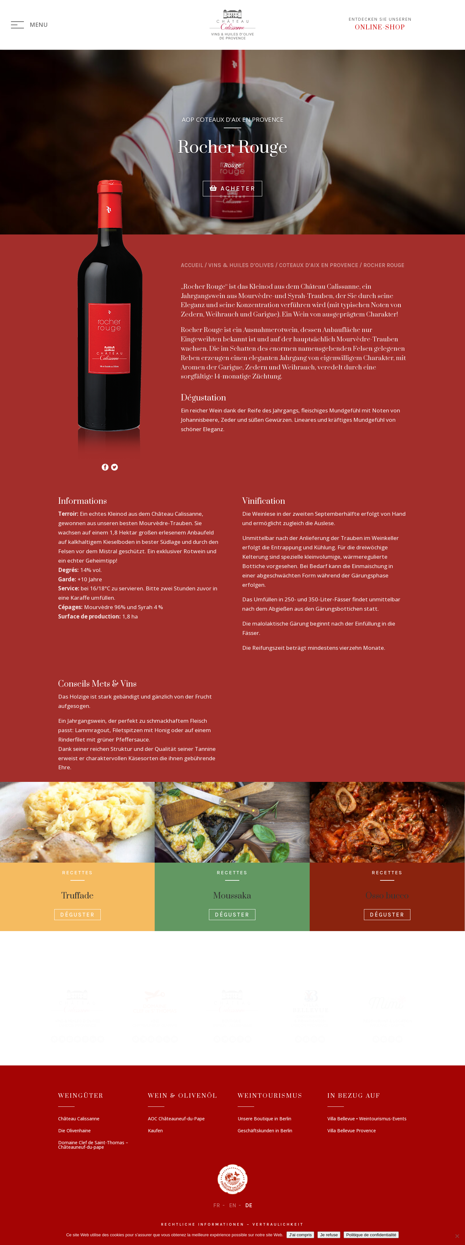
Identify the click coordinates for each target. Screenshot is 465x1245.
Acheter (232, 199)
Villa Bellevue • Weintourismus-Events (367, 1119)
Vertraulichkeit (278, 1224)
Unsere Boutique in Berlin (264, 1119)
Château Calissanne (78, 1119)
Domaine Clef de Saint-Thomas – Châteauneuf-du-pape (93, 1145)
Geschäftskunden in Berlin (265, 1131)
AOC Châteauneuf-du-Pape (176, 1119)
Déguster (77, 914)
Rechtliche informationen (202, 1224)
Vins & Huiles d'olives (241, 265)
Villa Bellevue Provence (351, 1131)
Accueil (192, 265)
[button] (77, 1015)
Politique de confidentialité (371, 1234)
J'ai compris (300, 1234)
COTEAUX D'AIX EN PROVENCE (318, 265)
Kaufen (155, 1131)
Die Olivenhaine (74, 1131)
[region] (232, 1015)
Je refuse (329, 1234)
